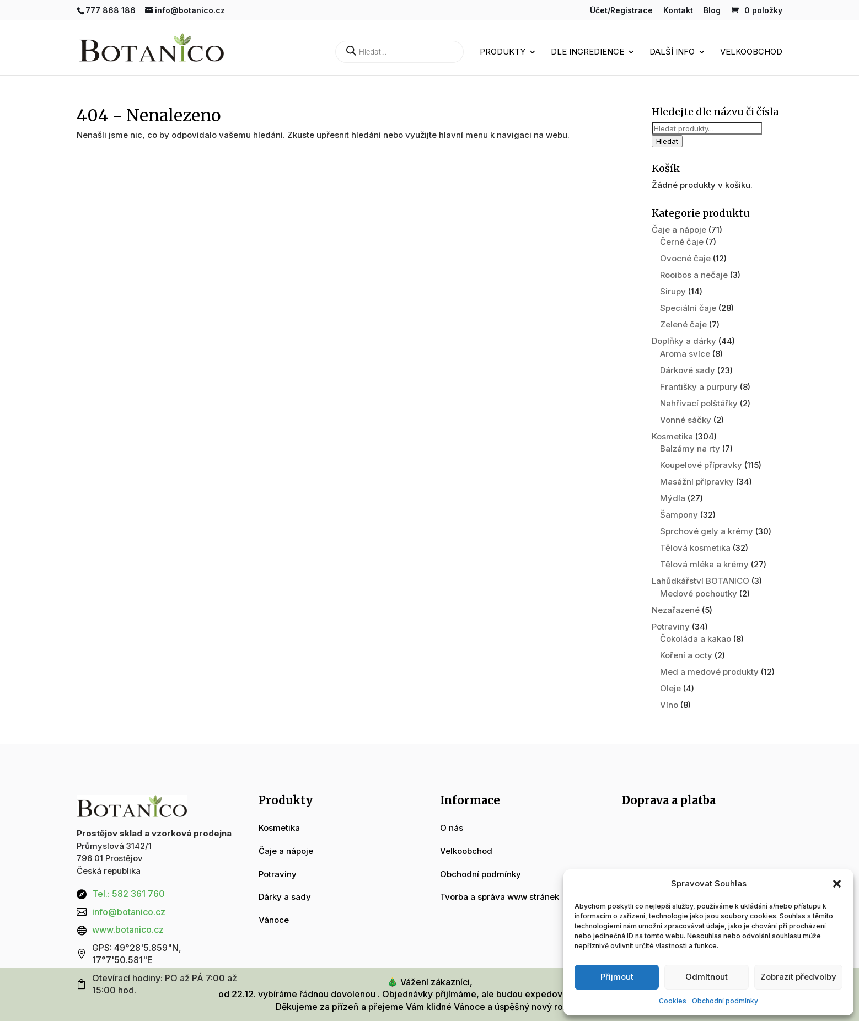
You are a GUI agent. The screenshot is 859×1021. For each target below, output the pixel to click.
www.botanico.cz (128, 929)
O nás (451, 828)
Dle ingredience (587, 52)
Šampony (679, 514)
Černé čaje (682, 242)
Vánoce (274, 920)
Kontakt (678, 11)
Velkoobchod (751, 52)
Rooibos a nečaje (694, 275)
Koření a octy (686, 655)
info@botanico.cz (128, 911)
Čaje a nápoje (679, 229)
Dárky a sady (285, 896)
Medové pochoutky (698, 593)
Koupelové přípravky (701, 465)
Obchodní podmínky (725, 1001)
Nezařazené (676, 610)
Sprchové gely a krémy (706, 531)
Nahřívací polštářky (699, 403)
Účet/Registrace (621, 11)
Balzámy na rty (690, 448)
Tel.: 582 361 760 (128, 893)
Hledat (667, 141)
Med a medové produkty (709, 672)
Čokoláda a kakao (695, 638)
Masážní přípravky (697, 481)
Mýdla (672, 498)
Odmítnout (706, 976)
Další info (672, 52)
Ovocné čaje (685, 258)
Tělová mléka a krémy (704, 564)
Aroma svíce (685, 353)
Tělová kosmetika (695, 547)
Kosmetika (672, 436)
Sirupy (673, 291)
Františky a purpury (699, 386)
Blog (712, 11)
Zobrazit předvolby (798, 976)
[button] (836, 883)
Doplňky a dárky (684, 341)
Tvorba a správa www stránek (499, 896)
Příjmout (616, 976)
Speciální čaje (688, 308)
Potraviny (671, 626)
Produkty (502, 52)
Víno (669, 705)
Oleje (670, 688)
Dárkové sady (687, 370)
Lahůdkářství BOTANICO (700, 581)
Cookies (672, 1001)
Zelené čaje (683, 324)
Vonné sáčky (685, 420)
